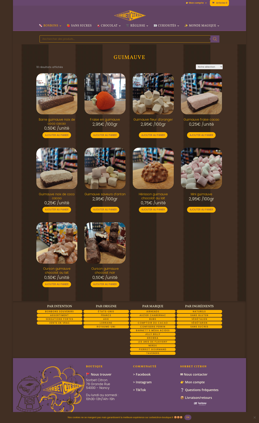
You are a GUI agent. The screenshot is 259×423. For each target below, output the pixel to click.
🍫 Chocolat (107, 26)
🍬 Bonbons (48, 26)
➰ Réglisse (135, 26)
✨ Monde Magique (200, 26)
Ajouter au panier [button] (57, 135)
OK (188, 417)
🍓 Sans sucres (79, 26)
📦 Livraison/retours (196, 397)
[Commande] (209, 66)
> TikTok (139, 390)
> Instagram (142, 382)
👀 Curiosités (164, 26)
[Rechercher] (214, 39)
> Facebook (142, 374)
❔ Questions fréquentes (199, 390)
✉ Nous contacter (194, 374)
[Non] (254, 417)
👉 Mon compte (195, 3)
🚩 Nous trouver (99, 374)
